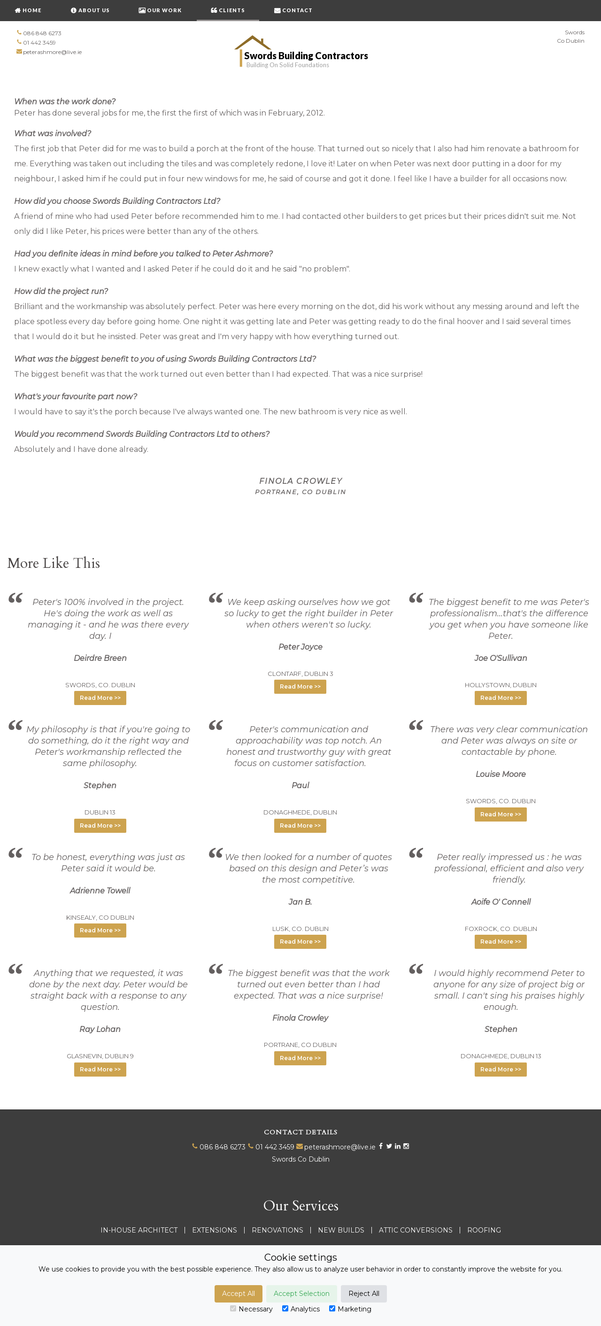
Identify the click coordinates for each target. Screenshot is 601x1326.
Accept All (238, 1293)
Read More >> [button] (100, 697)
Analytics (301, 1309)
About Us (94, 10)
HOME (32, 10)
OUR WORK (164, 10)
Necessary (251, 1309)
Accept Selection (302, 1293)
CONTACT (297, 10)
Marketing (350, 1309)
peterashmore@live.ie (52, 51)
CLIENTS (232, 10)
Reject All (363, 1293)
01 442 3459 (39, 42)
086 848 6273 (42, 33)
